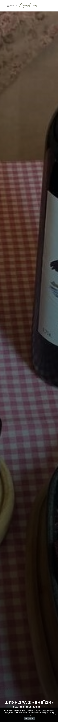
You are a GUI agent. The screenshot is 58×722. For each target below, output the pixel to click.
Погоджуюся (29, 718)
